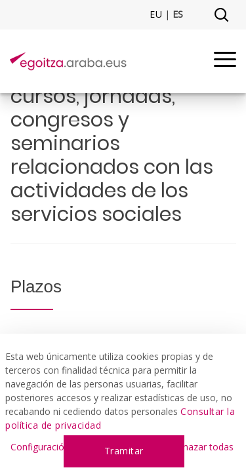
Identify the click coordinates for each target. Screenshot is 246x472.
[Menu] (225, 61)
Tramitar (124, 450)
